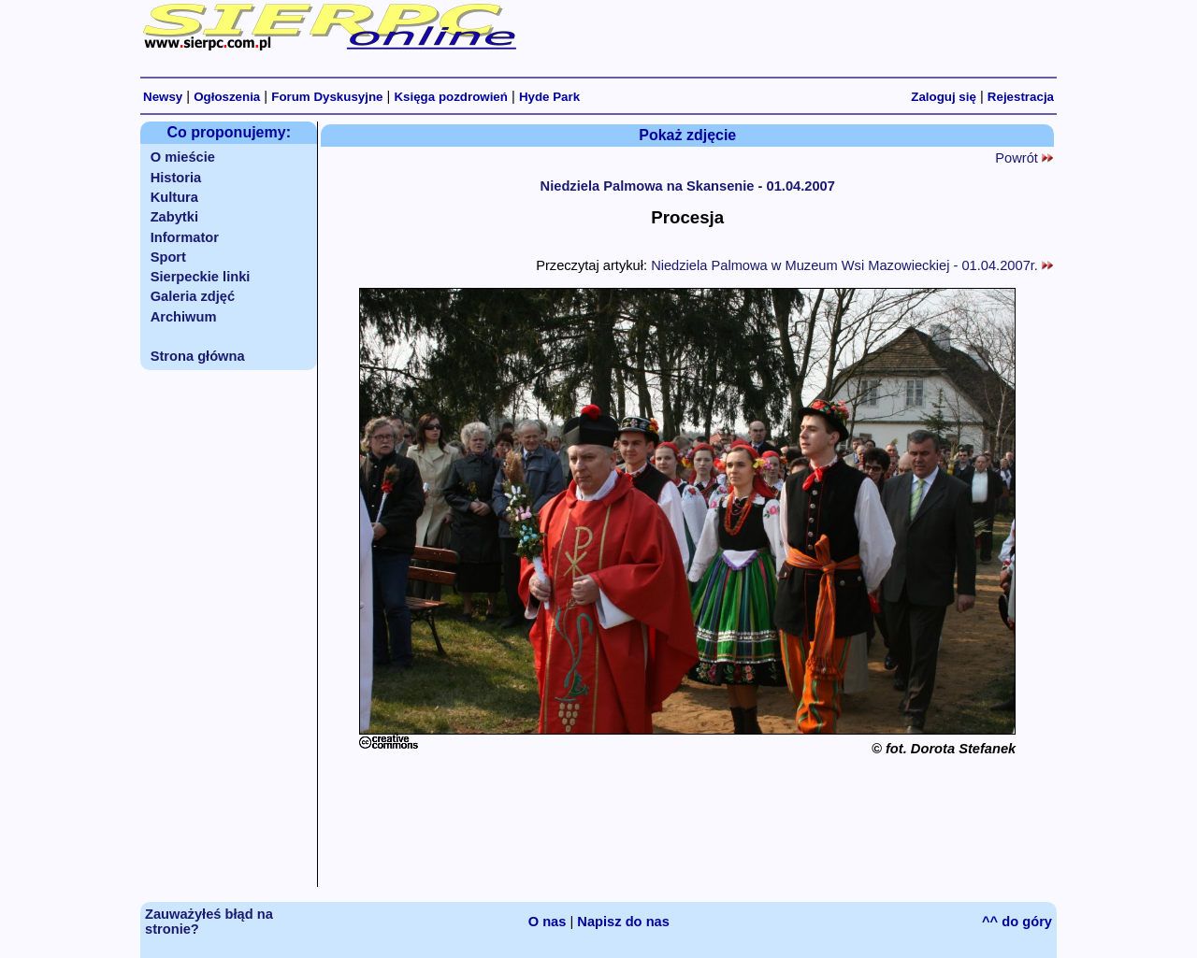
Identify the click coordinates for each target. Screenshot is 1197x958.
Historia (176, 177)
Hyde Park (549, 97)
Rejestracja (1021, 97)
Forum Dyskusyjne (326, 97)
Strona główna (198, 356)
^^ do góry (1017, 921)
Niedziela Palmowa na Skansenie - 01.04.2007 (688, 186)
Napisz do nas (623, 921)
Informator (185, 237)
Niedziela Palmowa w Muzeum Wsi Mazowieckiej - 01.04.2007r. (852, 265)
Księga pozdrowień (450, 97)
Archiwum (184, 316)
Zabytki (174, 216)
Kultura (174, 197)
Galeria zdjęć (193, 296)
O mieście (183, 157)
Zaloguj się (943, 97)
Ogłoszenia (227, 97)
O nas (547, 921)
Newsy (162, 97)
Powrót (1024, 157)
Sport (168, 257)
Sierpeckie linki (201, 276)
